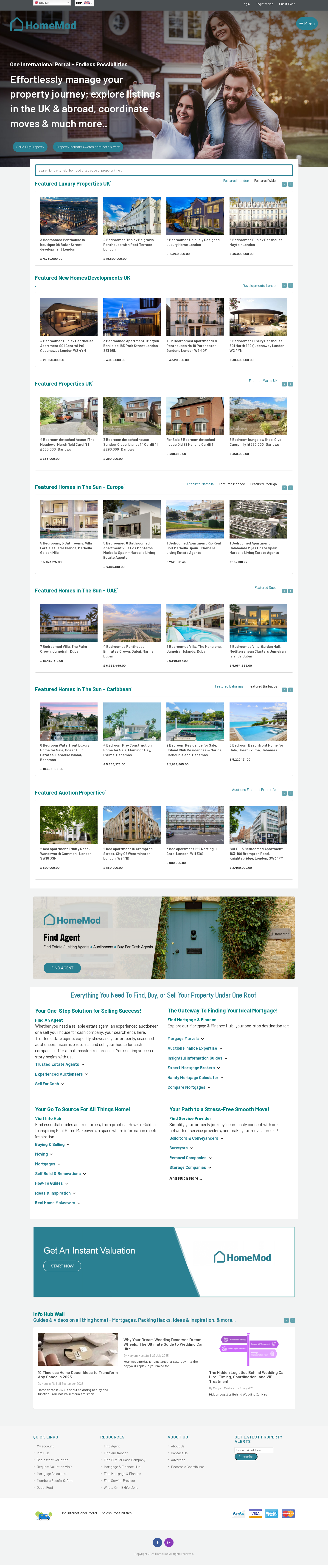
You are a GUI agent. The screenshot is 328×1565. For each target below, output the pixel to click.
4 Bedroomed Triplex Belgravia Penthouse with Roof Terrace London (128, 244)
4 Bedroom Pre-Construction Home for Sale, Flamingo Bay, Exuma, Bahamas (127, 750)
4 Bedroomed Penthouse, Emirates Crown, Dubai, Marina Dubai (128, 651)
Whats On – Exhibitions (121, 1487)
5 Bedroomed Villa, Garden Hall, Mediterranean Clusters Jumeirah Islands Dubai (258, 651)
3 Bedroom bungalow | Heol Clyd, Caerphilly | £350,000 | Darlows (256, 441)
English (42, 3)
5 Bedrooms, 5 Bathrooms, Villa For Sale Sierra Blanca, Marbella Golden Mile (66, 548)
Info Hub (43, 1453)
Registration (264, 4)
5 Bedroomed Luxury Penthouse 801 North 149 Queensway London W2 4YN (257, 345)
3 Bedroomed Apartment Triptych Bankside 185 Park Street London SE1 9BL (131, 345)
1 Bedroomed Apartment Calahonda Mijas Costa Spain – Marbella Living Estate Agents (255, 548)
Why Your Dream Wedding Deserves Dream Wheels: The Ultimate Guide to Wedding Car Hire (163, 1344)
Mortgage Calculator (52, 1474)
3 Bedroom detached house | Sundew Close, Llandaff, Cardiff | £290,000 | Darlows (130, 444)
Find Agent (112, 1446)
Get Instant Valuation (52, 1460)
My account (45, 1446)
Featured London (236, 180)
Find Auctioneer (116, 1453)
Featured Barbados (263, 686)
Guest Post (287, 4)
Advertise (178, 1460)
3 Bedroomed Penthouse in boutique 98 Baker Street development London (62, 244)
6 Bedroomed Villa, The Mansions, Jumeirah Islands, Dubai (194, 648)
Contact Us (179, 1453)
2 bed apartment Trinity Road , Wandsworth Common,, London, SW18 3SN (66, 853)
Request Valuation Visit (54, 1467)
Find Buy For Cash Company (124, 1460)
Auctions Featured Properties (255, 789)
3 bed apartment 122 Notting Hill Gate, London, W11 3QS (192, 851)
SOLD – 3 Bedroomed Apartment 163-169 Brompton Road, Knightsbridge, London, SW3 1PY (256, 853)
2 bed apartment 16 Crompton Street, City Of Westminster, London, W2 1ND (128, 853)
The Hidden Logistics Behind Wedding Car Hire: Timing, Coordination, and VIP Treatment (247, 1377)
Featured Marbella (200, 484)
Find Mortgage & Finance (122, 1474)
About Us (178, 1446)
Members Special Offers (55, 1480)
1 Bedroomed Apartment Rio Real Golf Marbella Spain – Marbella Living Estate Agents (193, 548)
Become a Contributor (187, 1467)
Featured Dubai (266, 587)
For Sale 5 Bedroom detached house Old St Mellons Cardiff (190, 441)
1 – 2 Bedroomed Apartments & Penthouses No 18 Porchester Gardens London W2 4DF (191, 345)
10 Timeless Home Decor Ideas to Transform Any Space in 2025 (78, 1374)
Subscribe (246, 1457)
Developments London (260, 285)
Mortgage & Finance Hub (122, 1467)
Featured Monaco (232, 484)
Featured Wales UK (263, 380)
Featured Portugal (264, 484)
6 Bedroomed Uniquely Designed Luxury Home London (193, 242)
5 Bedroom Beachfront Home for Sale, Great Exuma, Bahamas (256, 747)
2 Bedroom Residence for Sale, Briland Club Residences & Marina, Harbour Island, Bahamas (194, 750)
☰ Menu (307, 23)
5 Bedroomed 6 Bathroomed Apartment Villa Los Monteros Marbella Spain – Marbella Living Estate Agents (129, 550)
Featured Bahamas (229, 686)
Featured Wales (266, 180)
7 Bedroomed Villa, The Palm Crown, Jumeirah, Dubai (63, 648)
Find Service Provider (119, 1480)
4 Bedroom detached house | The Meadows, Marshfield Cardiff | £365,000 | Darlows (67, 444)
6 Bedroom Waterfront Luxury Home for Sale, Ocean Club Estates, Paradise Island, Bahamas (65, 752)
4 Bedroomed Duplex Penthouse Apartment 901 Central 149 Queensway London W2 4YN (66, 345)
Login (246, 4)
